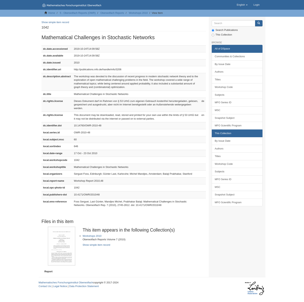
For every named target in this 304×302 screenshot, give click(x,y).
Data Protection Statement (84, 286)
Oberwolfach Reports (112, 12)
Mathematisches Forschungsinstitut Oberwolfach (66, 282)
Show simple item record (55, 22)
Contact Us (45, 286)
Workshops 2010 (138, 12)
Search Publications (225, 30)
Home (51, 12)
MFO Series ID (223, 102)
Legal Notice (60, 286)
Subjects (220, 94)
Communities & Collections (230, 56)
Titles (218, 79)
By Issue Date (223, 64)
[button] (242, 5)
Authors (219, 71)
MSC (217, 110)
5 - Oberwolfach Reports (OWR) (78, 12)
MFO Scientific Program (228, 125)
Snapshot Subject (225, 117)
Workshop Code (224, 87)
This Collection (222, 34)
